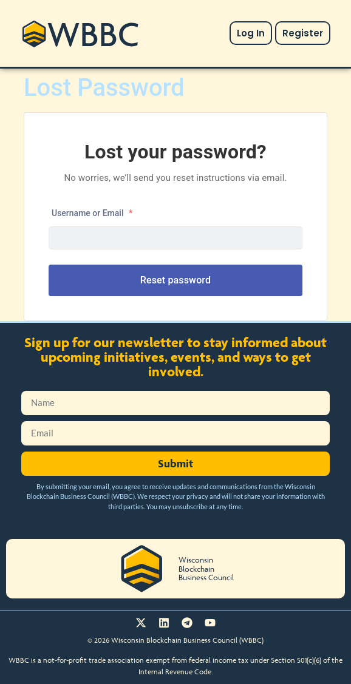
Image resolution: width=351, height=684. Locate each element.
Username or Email (92, 213)
